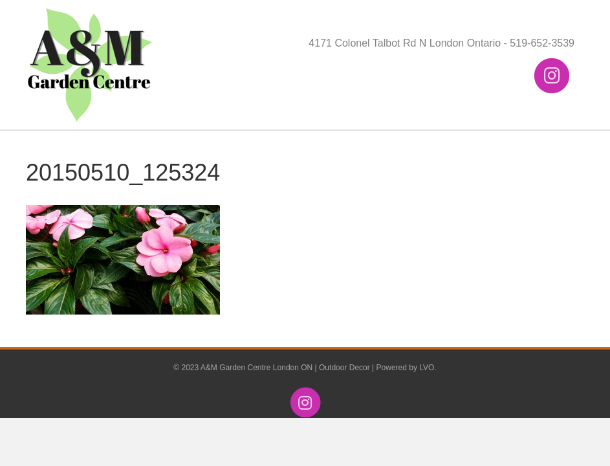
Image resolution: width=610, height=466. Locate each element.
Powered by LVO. (406, 367)
